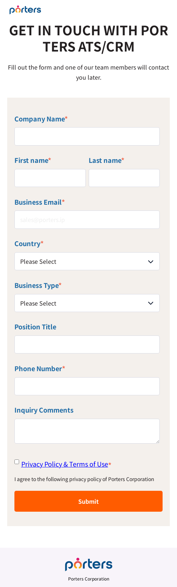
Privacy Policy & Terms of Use (64, 463)
